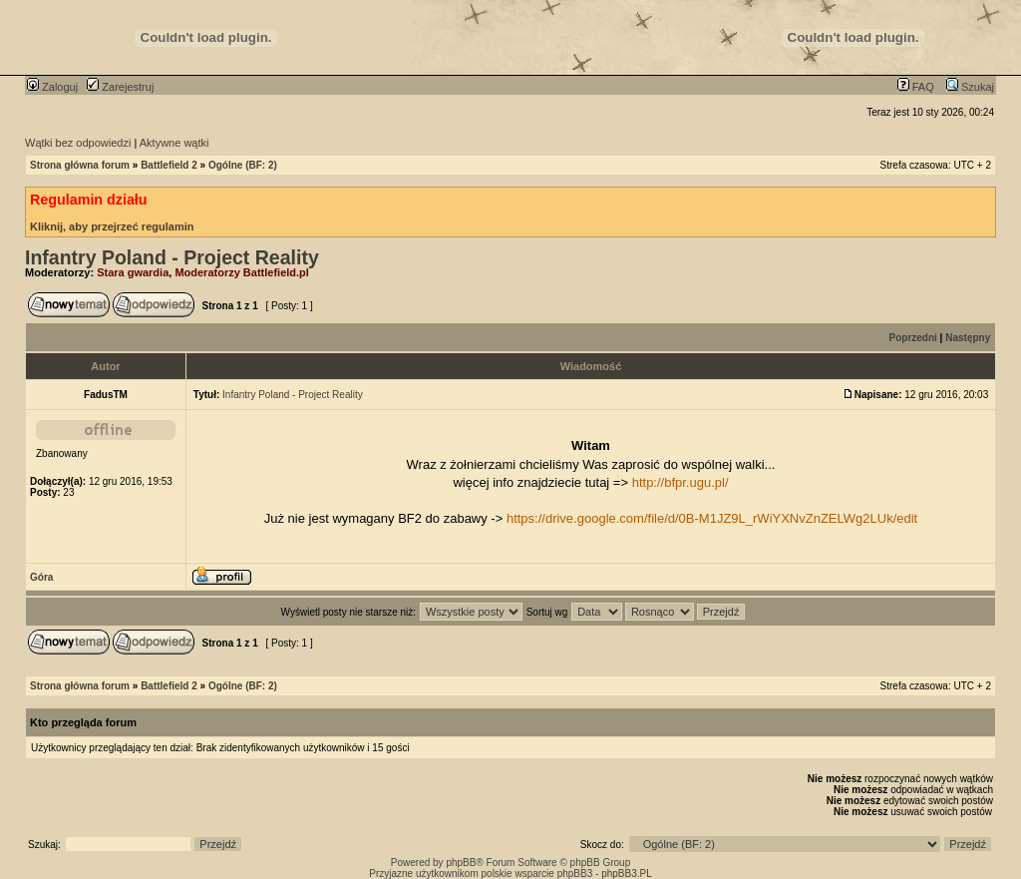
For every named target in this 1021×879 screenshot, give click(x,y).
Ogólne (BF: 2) (242, 165)
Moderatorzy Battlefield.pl (241, 272)
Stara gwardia (133, 272)
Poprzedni (913, 337)
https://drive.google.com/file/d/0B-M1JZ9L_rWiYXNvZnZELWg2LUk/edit (712, 518)
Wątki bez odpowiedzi (78, 143)
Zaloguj (52, 87)
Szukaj (970, 87)
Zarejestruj (120, 87)
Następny (967, 337)
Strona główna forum (80, 165)
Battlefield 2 (169, 165)
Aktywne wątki (174, 143)
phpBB (461, 862)
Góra (41, 577)
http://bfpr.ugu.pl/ (680, 482)
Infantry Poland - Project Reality (172, 257)
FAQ (915, 87)
